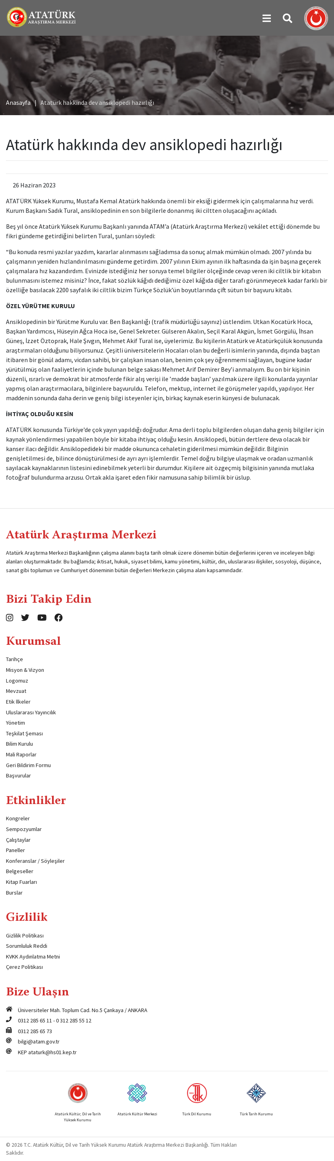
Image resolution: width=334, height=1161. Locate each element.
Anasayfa (18, 102)
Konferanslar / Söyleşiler (35, 860)
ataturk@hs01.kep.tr (52, 1052)
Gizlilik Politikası (25, 935)
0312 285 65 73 (35, 1031)
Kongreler (18, 818)
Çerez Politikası (24, 966)
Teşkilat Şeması (24, 733)
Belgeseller (19, 871)
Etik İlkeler (18, 701)
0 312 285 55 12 (73, 1020)
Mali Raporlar (21, 754)
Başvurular (18, 775)
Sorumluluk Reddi (26, 945)
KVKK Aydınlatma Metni (33, 956)
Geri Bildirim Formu (28, 765)
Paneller (15, 850)
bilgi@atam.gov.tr (39, 1041)
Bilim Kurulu (19, 743)
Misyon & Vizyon (25, 669)
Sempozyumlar (24, 829)
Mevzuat (16, 690)
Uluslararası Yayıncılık (31, 712)
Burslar (14, 892)
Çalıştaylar (18, 839)
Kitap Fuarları (21, 881)
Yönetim (15, 722)
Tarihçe (14, 659)
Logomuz (17, 680)
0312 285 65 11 (35, 1020)
